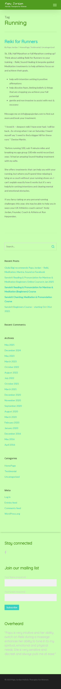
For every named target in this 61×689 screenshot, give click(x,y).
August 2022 (11, 372)
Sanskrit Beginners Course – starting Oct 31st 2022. (28, 308)
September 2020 (13, 405)
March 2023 (11, 361)
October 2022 (12, 367)
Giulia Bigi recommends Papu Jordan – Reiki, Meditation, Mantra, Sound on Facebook (27, 269)
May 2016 (9, 439)
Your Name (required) (31, 581)
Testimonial (35, 47)
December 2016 (13, 433)
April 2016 (10, 444)
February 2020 (12, 422)
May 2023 (9, 355)
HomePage (25, 47)
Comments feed (13, 508)
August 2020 (11, 411)
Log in (8, 497)
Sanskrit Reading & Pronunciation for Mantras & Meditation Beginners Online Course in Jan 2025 (29, 279)
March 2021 (11, 389)
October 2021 (12, 383)
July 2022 (9, 378)
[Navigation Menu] (55, 5)
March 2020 (11, 417)
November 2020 (13, 400)
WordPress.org (12, 513)
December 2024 (13, 350)
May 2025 (9, 344)
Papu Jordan (12, 47)
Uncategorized (47, 47)
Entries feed (11, 502)
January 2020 (11, 428)
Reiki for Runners (21, 41)
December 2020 (13, 394)
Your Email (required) (31, 595)
